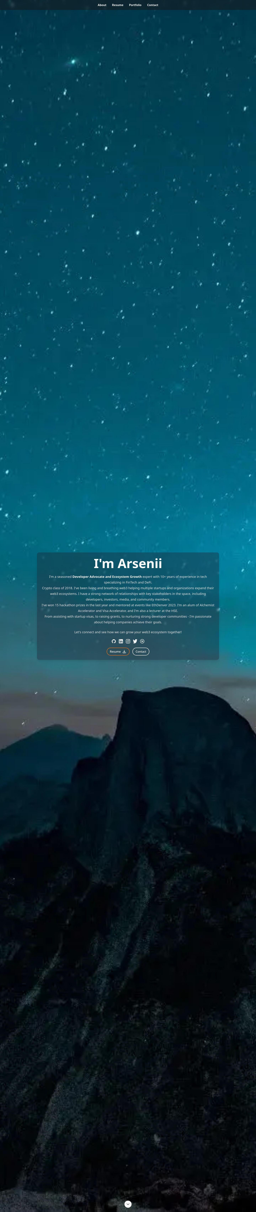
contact (152, 5)
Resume (118, 651)
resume (117, 5)
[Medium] (142, 641)
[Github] (114, 641)
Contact (141, 652)
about (102, 5)
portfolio (135, 5)
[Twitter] (135, 641)
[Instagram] (128, 641)
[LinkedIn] (121, 641)
